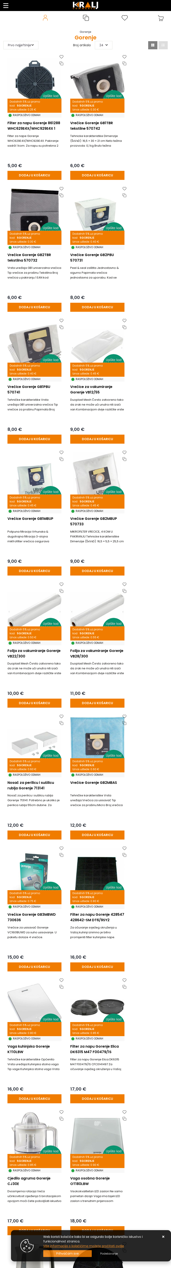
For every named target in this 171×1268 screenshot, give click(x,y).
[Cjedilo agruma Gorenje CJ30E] (85, 790)
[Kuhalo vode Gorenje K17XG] (30, 914)
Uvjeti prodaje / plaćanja (22, 1145)
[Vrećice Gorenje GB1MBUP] (30, 416)
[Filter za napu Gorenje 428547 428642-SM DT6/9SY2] (85, 665)
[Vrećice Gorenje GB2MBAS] (140, 541)
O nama (9, 1172)
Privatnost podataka (18, 1205)
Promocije (11, 1192)
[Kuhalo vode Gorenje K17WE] (85, 1039)
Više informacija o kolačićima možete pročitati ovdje (83, 1246)
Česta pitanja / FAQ (18, 1185)
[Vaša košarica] (160, 17)
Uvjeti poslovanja (16, 1198)
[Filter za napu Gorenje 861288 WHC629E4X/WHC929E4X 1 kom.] (30, 167)
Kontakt (9, 1152)
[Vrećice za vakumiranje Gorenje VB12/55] (140, 292)
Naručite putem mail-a (21, 1218)
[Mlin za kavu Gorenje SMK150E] (140, 1039)
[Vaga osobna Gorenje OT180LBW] (140, 790)
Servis (7, 1231)
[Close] (67, 1253)
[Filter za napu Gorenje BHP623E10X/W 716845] (85, 914)
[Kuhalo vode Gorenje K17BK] (30, 1039)
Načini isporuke (14, 1178)
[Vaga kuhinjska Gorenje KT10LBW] (140, 665)
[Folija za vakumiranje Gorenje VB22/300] (140, 416)
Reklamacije (12, 1159)
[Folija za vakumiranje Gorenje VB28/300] (30, 541)
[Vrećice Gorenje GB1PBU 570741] (85, 292)
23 (106, 1056)
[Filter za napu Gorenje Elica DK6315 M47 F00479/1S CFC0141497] (30, 790)
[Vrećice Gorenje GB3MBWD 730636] (30, 665)
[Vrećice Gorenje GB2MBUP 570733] (85, 416)
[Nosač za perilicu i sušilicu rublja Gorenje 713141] (85, 541)
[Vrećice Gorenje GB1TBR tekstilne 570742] (85, 167)
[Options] (109, 1254)
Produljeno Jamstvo (18, 1165)
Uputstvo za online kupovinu (24, 1225)
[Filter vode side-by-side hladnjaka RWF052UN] (140, 914)
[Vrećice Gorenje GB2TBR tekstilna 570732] (140, 167)
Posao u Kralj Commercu (22, 1211)
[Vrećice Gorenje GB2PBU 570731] (30, 292)
